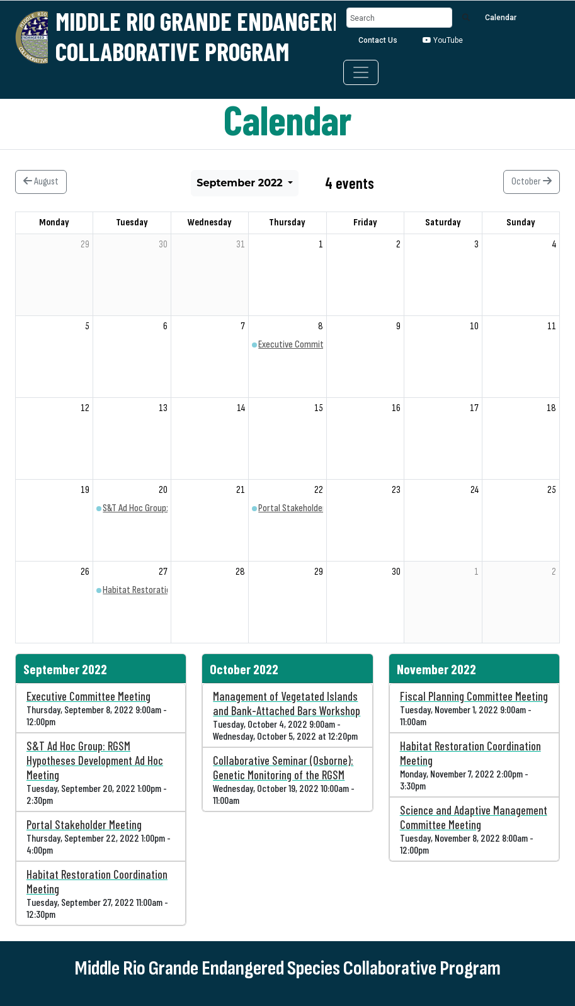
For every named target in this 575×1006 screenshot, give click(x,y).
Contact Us (377, 40)
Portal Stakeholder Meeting (307, 508)
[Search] (399, 18)
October (531, 182)
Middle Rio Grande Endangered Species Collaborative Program (245, 36)
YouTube (443, 40)
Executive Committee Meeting (313, 345)
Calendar (500, 17)
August (41, 182)
